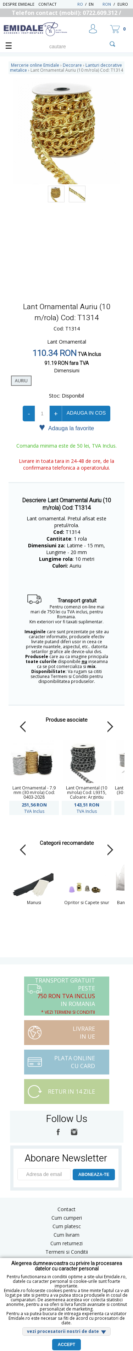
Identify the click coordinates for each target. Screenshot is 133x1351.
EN (95, 4)
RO (80, 4)
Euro (122, 4)
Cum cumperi (66, 1217)
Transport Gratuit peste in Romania (65, 996)
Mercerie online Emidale (35, 65)
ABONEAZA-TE (93, 1174)
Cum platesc (66, 1226)
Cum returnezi (66, 1243)
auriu (21, 381)
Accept (66, 1344)
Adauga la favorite (66, 428)
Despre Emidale (18, 4)
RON (106, 4)
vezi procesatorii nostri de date (63, 1331)
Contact (47, 4)
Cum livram (66, 1234)
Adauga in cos (86, 413)
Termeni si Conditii (66, 1251)
